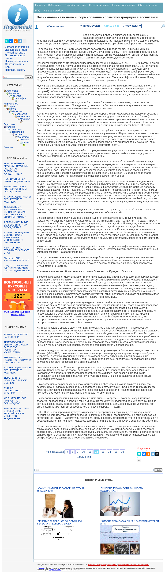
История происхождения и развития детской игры (129, 522)
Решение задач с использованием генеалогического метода (59, 522)
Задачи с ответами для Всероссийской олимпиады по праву (17, 268)
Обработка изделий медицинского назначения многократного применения (16, 237)
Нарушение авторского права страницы (102, 565)
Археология (12, 91)
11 (90, 451)
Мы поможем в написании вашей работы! (133, 565)
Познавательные (99, 5)
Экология (8, 147)
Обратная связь (14, 64)
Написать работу (15, 69)
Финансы (24, 139)
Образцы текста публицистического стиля (16, 250)
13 (102, 451)
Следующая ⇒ (132, 25)
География (20, 98)
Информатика (11, 103)
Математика (21, 114)
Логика (12, 109)
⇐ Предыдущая (90, 25)
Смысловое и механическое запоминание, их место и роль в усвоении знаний (15, 212)
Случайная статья (15, 52)
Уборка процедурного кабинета (13, 390)
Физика (18, 134)
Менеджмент (24, 116)
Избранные (54, 5)
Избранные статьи (16, 49)
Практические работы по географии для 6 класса (17, 360)
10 (83, 451)
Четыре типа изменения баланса (16, 259)
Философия (23, 137)
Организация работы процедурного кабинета (17, 199)
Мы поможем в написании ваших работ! (17, 313)
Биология (14, 93)
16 (122, 451)
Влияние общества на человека (16, 335)
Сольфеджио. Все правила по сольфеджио (15, 401)
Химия (26, 142)
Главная (40, 5)
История (10, 106)
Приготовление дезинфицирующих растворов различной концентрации (16, 168)
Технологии (18, 132)
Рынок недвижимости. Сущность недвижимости (121, 489)
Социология (15, 129)
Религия (10, 127)
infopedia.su (41, 568)
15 (116, 451)
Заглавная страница (17, 47)
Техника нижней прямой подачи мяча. (17, 180)
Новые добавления (16, 61)
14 (109, 451)
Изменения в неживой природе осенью (15, 380)
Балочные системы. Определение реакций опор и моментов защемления (17, 413)
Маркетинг (17, 111)
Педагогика (9, 124)
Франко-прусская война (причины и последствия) (15, 189)
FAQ (7, 67)
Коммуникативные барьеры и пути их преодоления (16, 225)
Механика (25, 119)
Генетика (16, 96)
